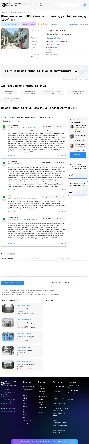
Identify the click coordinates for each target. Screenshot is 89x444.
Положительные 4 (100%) (26, 117)
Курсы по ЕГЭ (43, 5)
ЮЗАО (25, 395)
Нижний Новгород (41, 403)
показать (59, 44)
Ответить (11, 155)
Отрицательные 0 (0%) (11, 121)
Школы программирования (59, 421)
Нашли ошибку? (83, 79)
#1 (9, 217)
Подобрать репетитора (78, 155)
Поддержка (72, 382)
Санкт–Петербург (41, 387)
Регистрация (72, 393)
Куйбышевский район (53, 38)
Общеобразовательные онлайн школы (60, 409)
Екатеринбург (42, 397)
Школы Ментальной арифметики (59, 431)
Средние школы (28, 386)
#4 (9, 125)
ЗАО (24, 409)
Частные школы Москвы (58, 395)
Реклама (70, 399)
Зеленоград (27, 420)
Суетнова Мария (80, 125)
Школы (27, 4)
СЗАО (25, 415)
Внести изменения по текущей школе (75, 389)
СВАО (25, 398)
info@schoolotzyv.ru (8, 408)
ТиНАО (25, 423)
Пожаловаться (60, 155)
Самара (40, 413)
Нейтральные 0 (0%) (46, 117)
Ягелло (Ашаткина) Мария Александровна (80, 135)
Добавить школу (73, 385)
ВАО (24, 401)
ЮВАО (25, 412)
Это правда (47, 126)
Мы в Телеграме (8, 411)
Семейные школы (58, 399)
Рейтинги (53, 4)
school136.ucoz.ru (52, 55)
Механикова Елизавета (80, 144)
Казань (40, 399)
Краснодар (42, 391)
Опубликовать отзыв (12, 283)
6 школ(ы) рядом (29, 24)
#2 (9, 196)
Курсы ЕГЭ (56, 391)
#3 (9, 162)
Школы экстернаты (59, 403)
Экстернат (35, 4)
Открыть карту (10, 24)
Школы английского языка (59, 414)
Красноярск (42, 407)
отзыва (54, 24)
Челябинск (41, 410)
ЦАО (24, 417)
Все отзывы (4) (8, 117)
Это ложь (60, 126)
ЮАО (25, 406)
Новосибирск (42, 394)
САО (24, 403)
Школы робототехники (60, 425)
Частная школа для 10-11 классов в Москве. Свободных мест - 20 (43, 441)
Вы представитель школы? (78, 24)
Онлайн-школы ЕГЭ (59, 386)
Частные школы (28, 389)
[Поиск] (69, 5)
